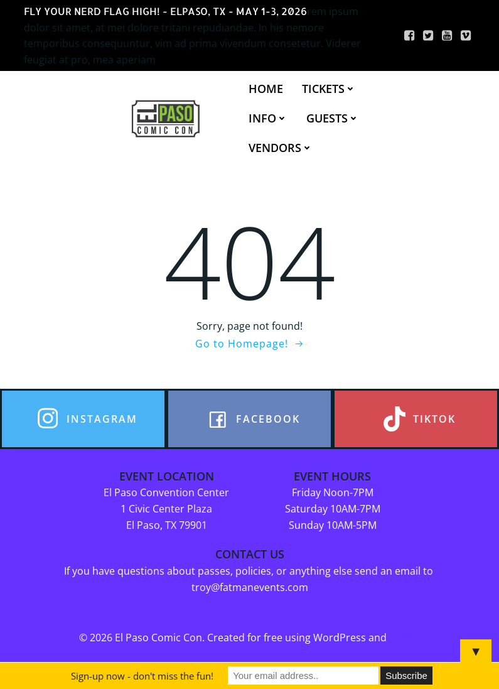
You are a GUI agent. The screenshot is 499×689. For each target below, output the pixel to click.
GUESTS (332, 118)
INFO (268, 118)
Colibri (404, 637)
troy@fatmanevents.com (249, 587)
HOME (266, 88)
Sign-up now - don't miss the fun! (142, 676)
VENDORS (281, 147)
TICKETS (329, 88)
